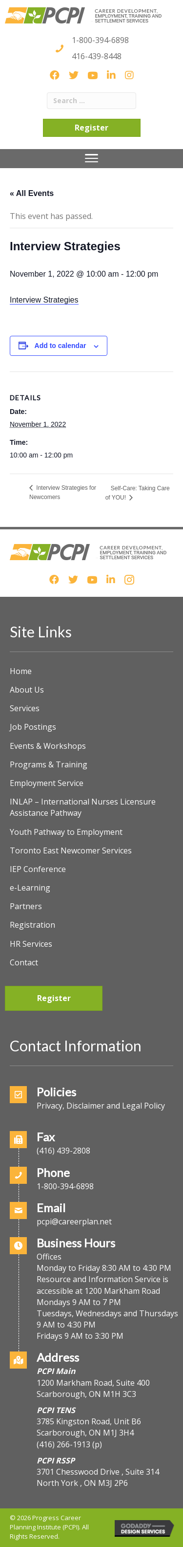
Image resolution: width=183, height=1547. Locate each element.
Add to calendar (60, 345)
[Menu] (91, 158)
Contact (24, 962)
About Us (27, 689)
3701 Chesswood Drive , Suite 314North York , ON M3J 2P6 (98, 1477)
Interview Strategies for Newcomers (62, 492)
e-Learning (30, 887)
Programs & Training (48, 764)
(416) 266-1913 (63, 1444)
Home (21, 671)
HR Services (31, 943)
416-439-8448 (97, 56)
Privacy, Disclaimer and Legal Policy (101, 1105)
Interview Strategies (44, 300)
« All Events (32, 193)
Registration (32, 924)
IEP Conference (38, 869)
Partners (26, 906)
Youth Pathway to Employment (66, 832)
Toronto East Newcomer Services (71, 850)
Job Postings (33, 726)
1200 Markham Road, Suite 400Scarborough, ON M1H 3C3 (93, 1388)
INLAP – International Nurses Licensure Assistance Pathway (83, 807)
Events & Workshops (48, 746)
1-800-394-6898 (100, 40)
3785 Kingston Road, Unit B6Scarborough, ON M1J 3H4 (89, 1427)
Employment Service (46, 783)
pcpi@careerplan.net (74, 1221)
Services (25, 708)
